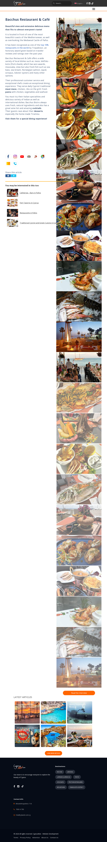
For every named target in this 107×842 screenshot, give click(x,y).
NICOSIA (59, 772)
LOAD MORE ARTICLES (53, 753)
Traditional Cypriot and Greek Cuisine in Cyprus (39, 223)
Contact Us (54, 838)
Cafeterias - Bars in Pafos (30, 193)
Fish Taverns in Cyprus (29, 203)
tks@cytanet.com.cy (23, 815)
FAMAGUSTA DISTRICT (77, 787)
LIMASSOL (70, 772)
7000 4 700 (20, 809)
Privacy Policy (25, 838)
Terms (16, 838)
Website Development (50, 834)
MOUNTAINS (61, 787)
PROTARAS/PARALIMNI (76, 782)
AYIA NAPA (60, 782)
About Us (44, 838)
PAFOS (77, 777)
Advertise (36, 838)
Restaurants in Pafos (28, 213)
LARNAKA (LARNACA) (63, 777)
